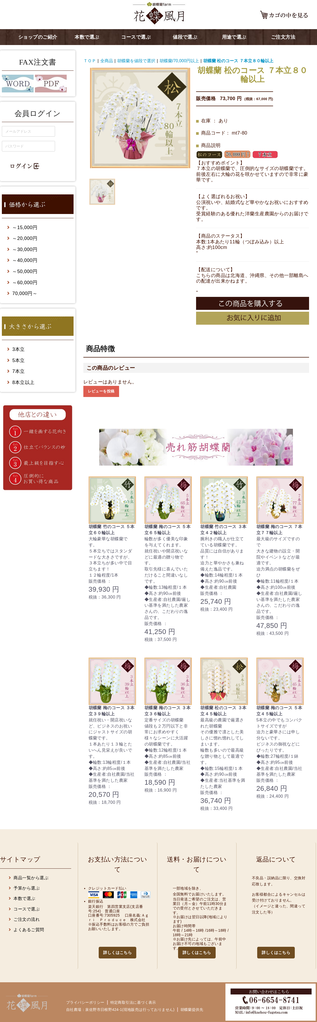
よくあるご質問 (26, 929)
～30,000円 (22, 249)
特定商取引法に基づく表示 (133, 1002)
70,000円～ (22, 293)
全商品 (106, 61)
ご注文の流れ (24, 919)
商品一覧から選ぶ (28, 878)
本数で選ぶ (87, 37)
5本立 (16, 360)
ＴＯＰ (89, 61)
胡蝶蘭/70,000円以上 (179, 61)
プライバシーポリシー (85, 1002)
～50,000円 (22, 271)
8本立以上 (21, 382)
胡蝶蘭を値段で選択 (136, 61)
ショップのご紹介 (37, 37)
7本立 (16, 371)
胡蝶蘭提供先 (191, 1009)
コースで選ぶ (136, 37)
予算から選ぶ (24, 888)
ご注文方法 (283, 37)
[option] (140, 118)
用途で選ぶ (234, 37)
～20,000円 (22, 238)
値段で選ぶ (185, 37)
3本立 (16, 349)
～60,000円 (22, 282)
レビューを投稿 (101, 391)
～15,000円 (22, 227)
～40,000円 (22, 260)
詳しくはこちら (117, 952)
